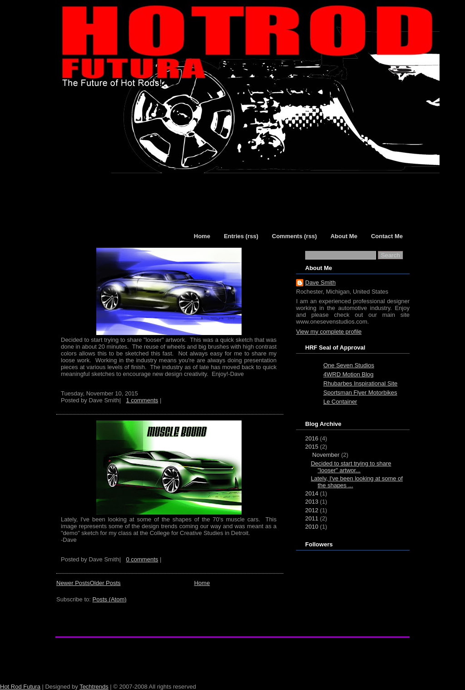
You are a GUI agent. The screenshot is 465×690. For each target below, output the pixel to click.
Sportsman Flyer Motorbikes (360, 392)
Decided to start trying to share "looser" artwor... (351, 467)
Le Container (340, 401)
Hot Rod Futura (20, 686)
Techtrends (94, 686)
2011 (311, 518)
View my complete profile (328, 331)
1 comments (142, 400)
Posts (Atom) (110, 599)
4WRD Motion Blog (348, 374)
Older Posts (105, 583)
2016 (311, 438)
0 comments (142, 559)
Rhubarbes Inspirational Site (360, 383)
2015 (311, 446)
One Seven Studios (348, 365)
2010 (311, 526)
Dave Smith (320, 282)
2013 (311, 501)
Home (202, 583)
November (326, 454)
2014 (311, 493)
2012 (311, 510)
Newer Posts (73, 583)
